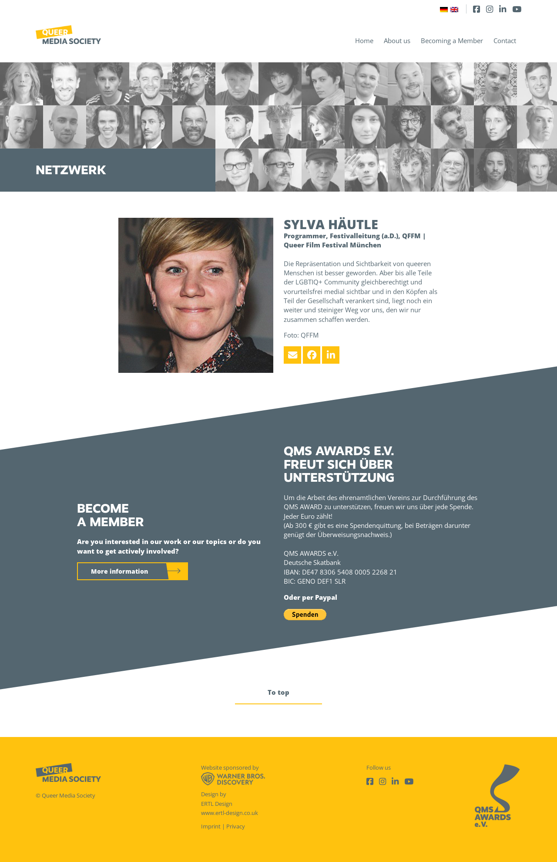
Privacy (235, 826)
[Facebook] (476, 8)
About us (397, 40)
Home (364, 40)
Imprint (211, 826)
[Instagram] (489, 8)
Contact (504, 40)
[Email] (292, 355)
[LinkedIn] (502, 8)
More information (119, 571)
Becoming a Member (452, 40)
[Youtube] (516, 8)
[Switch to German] (444, 9)
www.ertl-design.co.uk (229, 813)
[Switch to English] (454, 9)
